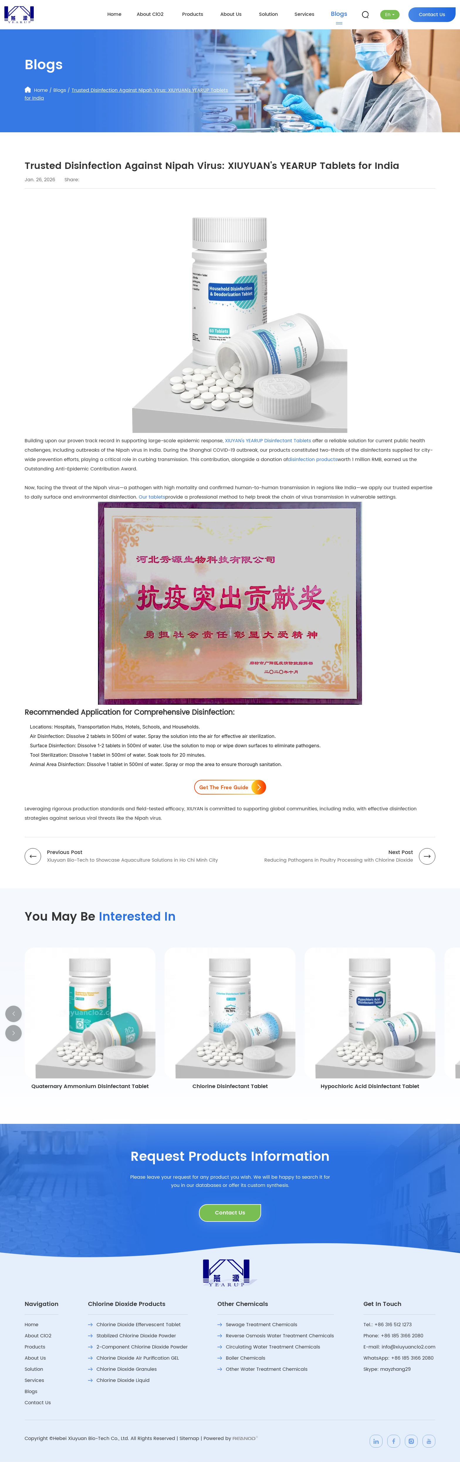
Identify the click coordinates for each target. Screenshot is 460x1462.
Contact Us (432, 14)
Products (192, 14)
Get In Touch (382, 1304)
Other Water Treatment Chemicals (262, 1369)
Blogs (339, 14)
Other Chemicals (242, 1304)
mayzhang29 (395, 1369)
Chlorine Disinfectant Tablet (230, 1086)
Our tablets (152, 497)
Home (114, 14)
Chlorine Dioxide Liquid (119, 1380)
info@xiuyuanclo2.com (408, 1347)
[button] (13, 1014)
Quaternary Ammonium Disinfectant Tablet (90, 1086)
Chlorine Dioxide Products (126, 1304)
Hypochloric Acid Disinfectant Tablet (370, 1086)
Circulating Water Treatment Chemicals (268, 1347)
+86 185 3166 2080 (412, 1358)
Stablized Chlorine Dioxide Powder (132, 1336)
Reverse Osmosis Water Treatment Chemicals (275, 1336)
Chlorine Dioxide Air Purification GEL (133, 1358)
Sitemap (189, 1438)
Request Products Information (230, 1157)
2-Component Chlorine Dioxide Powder (138, 1347)
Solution (268, 14)
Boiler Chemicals (241, 1358)
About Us (231, 14)
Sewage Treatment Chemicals (257, 1325)
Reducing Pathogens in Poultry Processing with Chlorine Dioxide (338, 860)
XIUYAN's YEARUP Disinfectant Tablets (268, 441)
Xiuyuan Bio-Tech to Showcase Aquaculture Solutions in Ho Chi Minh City (132, 860)
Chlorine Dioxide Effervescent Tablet (134, 1325)
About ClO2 (150, 14)
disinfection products (312, 459)
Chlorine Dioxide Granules (122, 1369)
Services (304, 14)
